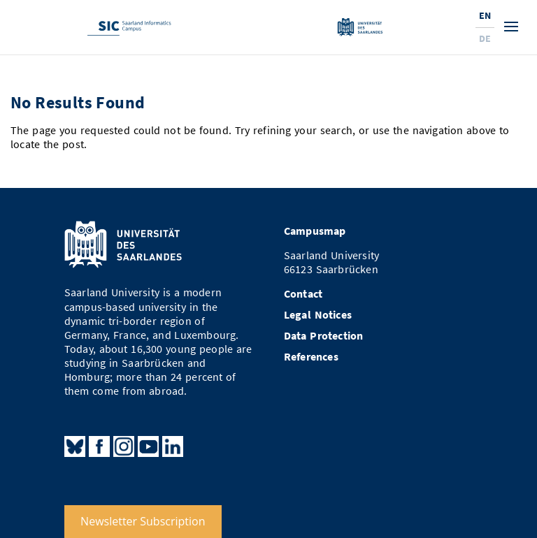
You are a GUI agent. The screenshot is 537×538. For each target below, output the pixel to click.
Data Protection (324, 335)
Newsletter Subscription (142, 521)
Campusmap (315, 231)
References (311, 356)
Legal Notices (318, 314)
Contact (303, 293)
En (485, 15)
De (485, 38)
